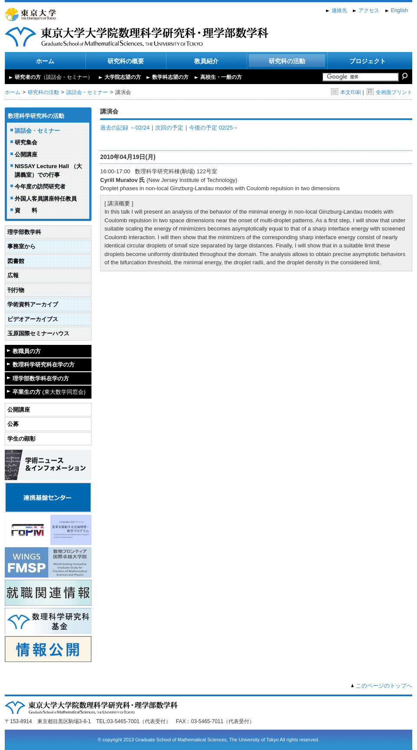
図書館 (15, 261)
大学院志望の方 (122, 77)
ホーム (45, 61)
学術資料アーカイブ (32, 304)
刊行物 (15, 290)
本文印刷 (346, 92)
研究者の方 (54, 77)
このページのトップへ (384, 685)
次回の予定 (169, 127)
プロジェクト (367, 61)
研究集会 (26, 142)
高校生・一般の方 (221, 77)
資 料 (26, 210)
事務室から (21, 246)
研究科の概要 (126, 61)
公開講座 (26, 154)
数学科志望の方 (170, 77)
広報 (13, 275)
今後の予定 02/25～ (213, 127)
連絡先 (339, 10)
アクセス (368, 10)
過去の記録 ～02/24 (125, 127)
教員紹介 (206, 61)
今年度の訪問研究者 (40, 186)
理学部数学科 (24, 232)
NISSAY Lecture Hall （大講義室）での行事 (48, 170)
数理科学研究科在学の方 (44, 364)
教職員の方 (27, 351)
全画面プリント (389, 92)
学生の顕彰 (21, 438)
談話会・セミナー (87, 92)
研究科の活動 (287, 61)
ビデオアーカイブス (32, 319)
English (399, 10)
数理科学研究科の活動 (36, 116)
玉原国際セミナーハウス (38, 333)
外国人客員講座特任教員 (46, 198)
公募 (13, 424)
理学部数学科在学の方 (41, 378)
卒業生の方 (49, 392)
